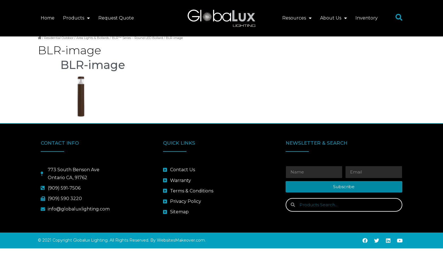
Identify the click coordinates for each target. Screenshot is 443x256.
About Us (333, 18)
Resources (297, 18)
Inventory (366, 18)
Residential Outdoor (58, 45)
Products (76, 18)
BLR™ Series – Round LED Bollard (137, 45)
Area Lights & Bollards (92, 45)
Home (48, 18)
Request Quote (116, 18)
